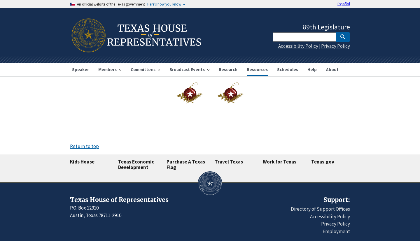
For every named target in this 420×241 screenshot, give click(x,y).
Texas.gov (322, 162)
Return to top (84, 146)
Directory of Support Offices (320, 209)
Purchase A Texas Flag (186, 164)
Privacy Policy (335, 46)
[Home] (136, 50)
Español (343, 3)
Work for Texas (279, 162)
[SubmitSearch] (343, 37)
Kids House (82, 162)
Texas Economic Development (136, 164)
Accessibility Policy (298, 46)
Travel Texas (229, 162)
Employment (336, 231)
